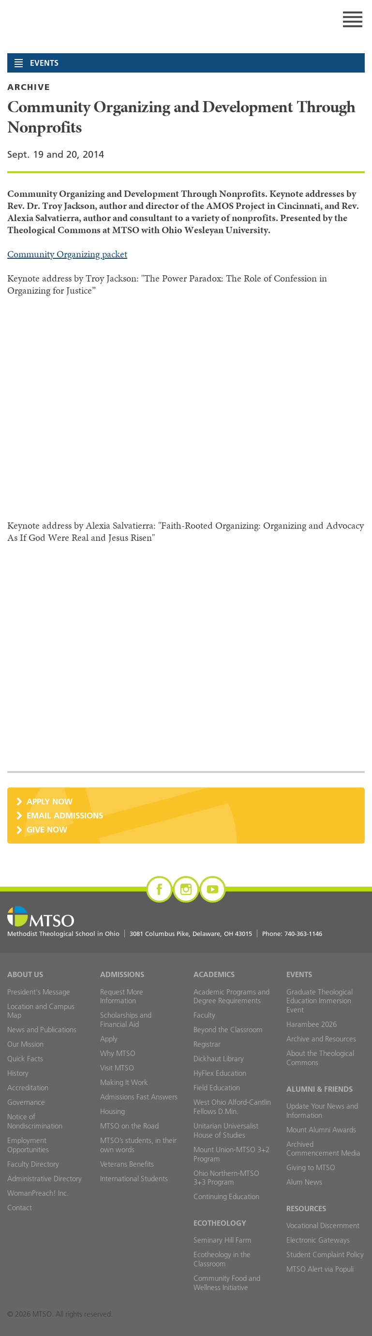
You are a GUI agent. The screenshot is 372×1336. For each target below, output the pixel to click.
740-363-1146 (303, 933)
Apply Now (50, 801)
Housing (112, 1111)
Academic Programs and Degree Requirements (231, 996)
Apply (109, 1038)
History (18, 1073)
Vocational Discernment (322, 1225)
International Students (134, 1178)
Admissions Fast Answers (139, 1096)
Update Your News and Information (322, 1110)
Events (299, 974)
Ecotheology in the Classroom (222, 1259)
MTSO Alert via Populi (320, 1269)
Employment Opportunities (28, 1145)
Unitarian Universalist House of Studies (225, 1130)
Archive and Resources (321, 1038)
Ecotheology (219, 1223)
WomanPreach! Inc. (38, 1193)
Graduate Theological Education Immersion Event (319, 1001)
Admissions (122, 974)
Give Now (47, 829)
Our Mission (25, 1044)
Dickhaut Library (218, 1058)
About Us (25, 974)
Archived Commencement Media (323, 1149)
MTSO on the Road (129, 1125)
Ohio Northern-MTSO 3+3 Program (226, 1178)
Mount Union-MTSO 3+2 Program (231, 1154)
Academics (214, 974)
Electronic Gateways (318, 1240)
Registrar (207, 1044)
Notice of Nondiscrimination (34, 1121)
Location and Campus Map (40, 1011)
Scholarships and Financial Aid (125, 1019)
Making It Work (124, 1082)
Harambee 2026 (311, 1024)
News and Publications (41, 1029)
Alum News (304, 1182)
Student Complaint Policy (325, 1254)
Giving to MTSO (310, 1167)
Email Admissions (65, 815)
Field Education (216, 1087)
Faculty (204, 1015)
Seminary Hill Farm (222, 1240)
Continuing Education (226, 1196)
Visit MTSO (117, 1067)
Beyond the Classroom (228, 1029)
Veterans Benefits (127, 1164)
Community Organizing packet (67, 254)
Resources (306, 1208)
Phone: (292, 933)
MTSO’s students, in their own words (138, 1145)
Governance (26, 1102)
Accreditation (27, 1087)
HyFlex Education (219, 1073)
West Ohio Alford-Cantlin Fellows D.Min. (232, 1107)
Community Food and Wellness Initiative (226, 1283)
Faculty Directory (33, 1164)
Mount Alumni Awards (321, 1129)
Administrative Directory (44, 1178)
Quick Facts (25, 1058)
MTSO (104, 19)
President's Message (38, 991)
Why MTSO (117, 1053)
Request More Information (121, 996)
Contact (19, 1207)
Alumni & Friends (319, 1089)
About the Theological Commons (320, 1058)
